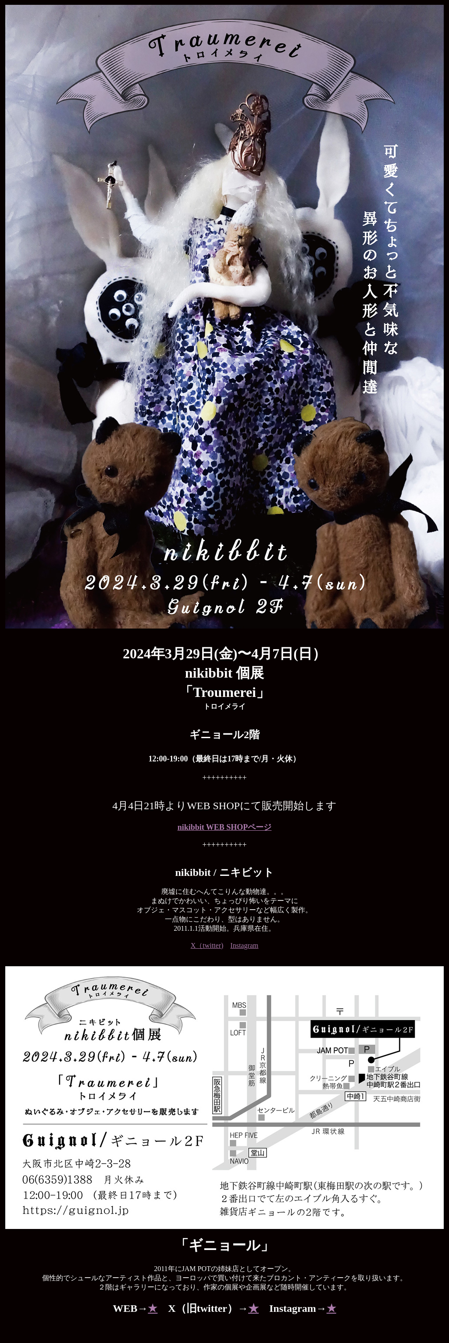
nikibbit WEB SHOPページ (225, 827)
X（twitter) (207, 945)
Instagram (244, 945)
